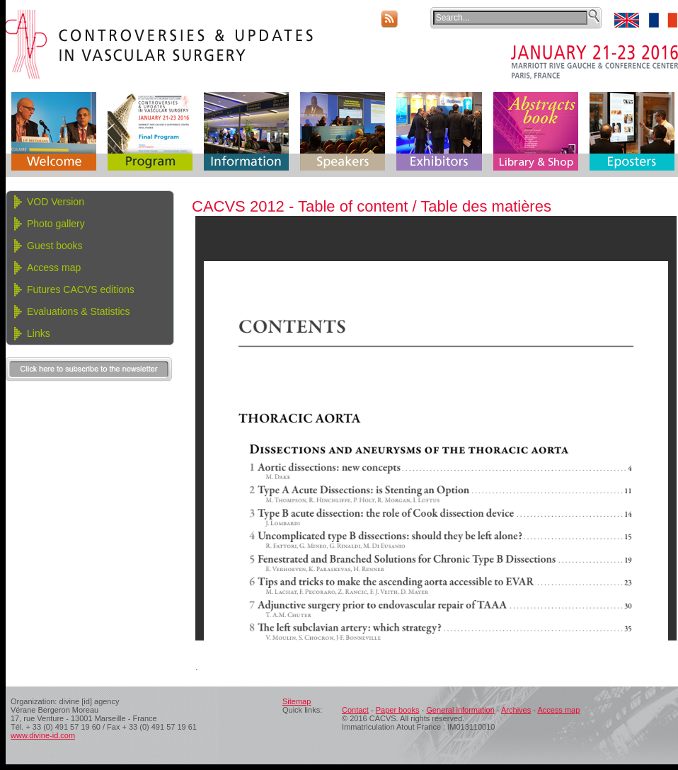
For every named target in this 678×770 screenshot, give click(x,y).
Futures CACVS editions (80, 289)
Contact (355, 710)
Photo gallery (56, 223)
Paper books (398, 710)
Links (38, 333)
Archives (516, 710)
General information (460, 710)
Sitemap (296, 701)
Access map (54, 267)
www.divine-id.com (43, 735)
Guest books (55, 245)
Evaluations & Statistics (78, 311)
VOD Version (55, 201)
